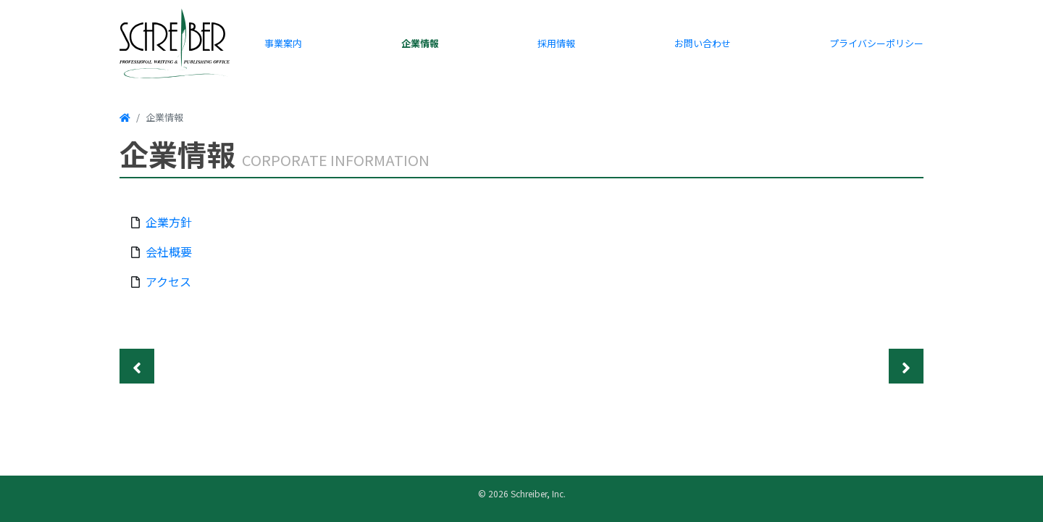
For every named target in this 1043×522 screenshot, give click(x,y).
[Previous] (137, 366)
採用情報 (556, 43)
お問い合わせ (702, 43)
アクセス (168, 281)
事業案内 (283, 43)
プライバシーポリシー (876, 43)
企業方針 (169, 222)
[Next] (906, 366)
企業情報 (420, 43)
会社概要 (169, 251)
